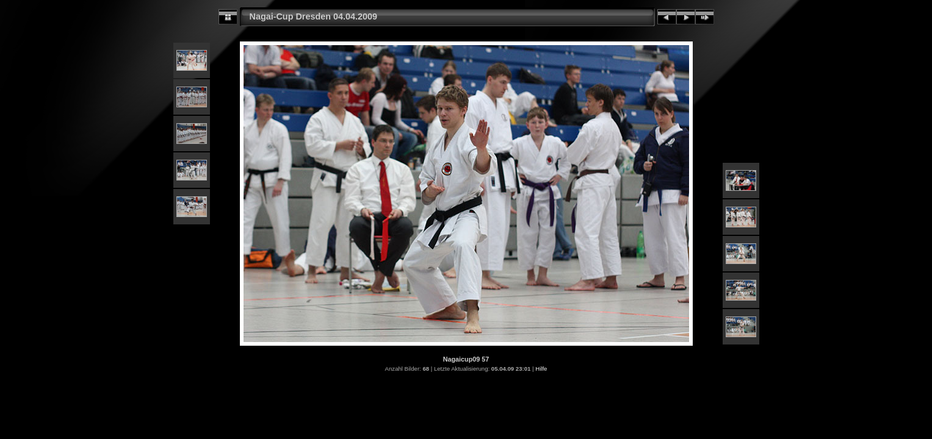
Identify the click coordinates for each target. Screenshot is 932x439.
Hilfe (541, 368)
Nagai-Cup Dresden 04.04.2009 (314, 16)
